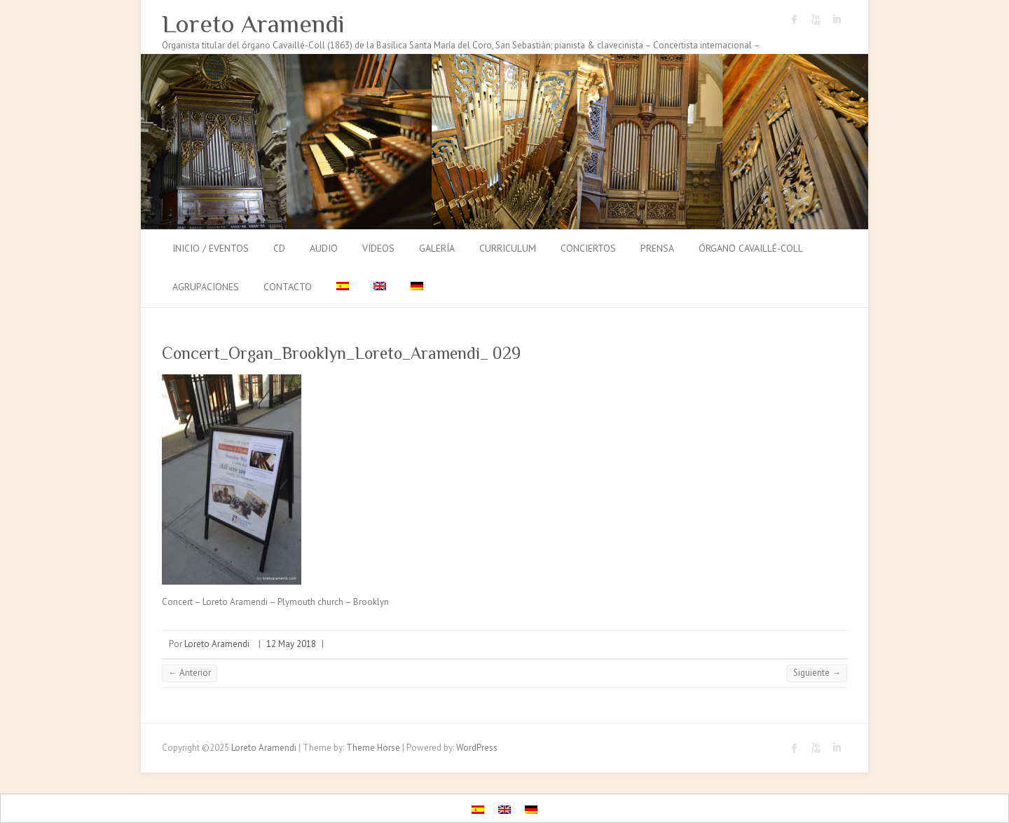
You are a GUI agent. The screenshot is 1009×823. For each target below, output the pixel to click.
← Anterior (189, 673)
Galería (437, 248)
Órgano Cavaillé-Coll (751, 248)
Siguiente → (817, 673)
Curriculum (507, 248)
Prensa (657, 248)
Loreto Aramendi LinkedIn (836, 19)
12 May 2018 (291, 644)
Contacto (287, 286)
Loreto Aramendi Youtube (815, 19)
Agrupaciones (205, 286)
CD (279, 248)
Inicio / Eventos (210, 248)
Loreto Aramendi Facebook (794, 19)
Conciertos (588, 248)
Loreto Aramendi (253, 24)
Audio (324, 248)
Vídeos (378, 248)
